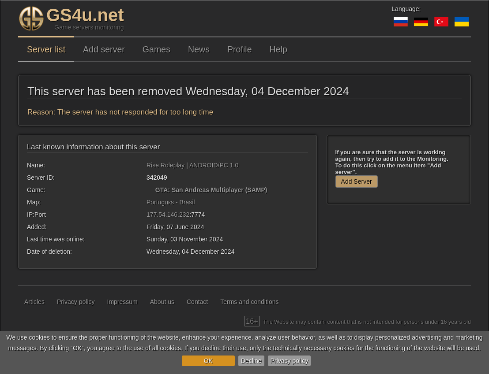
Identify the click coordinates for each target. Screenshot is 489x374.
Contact (197, 301)
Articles (34, 301)
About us (162, 301)
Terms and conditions (249, 301)
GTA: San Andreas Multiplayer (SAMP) (211, 189)
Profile (239, 49)
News (199, 49)
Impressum (122, 301)
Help (278, 49)
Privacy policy (289, 360)
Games (156, 49)
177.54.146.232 (168, 214)
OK (208, 360)
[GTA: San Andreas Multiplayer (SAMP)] (150, 189)
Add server (104, 49)
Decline (251, 360)
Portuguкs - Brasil (171, 202)
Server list (46, 49)
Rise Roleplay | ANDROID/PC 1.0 (192, 165)
